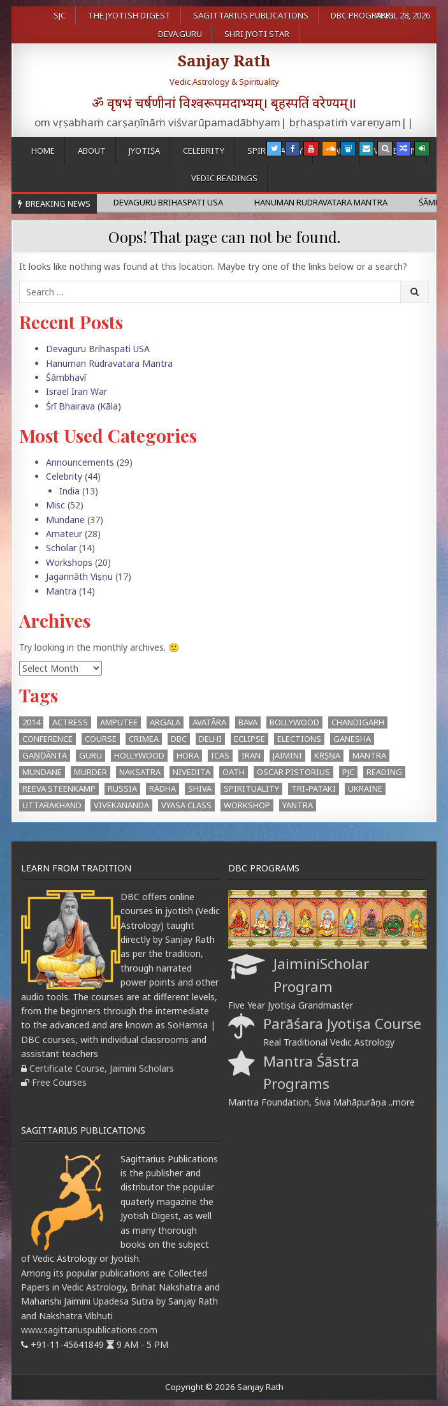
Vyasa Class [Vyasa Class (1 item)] (186, 805)
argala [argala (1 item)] (165, 722)
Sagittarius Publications (250, 15)
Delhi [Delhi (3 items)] (210, 738)
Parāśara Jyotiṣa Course (342, 1023)
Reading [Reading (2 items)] (384, 772)
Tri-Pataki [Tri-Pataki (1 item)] (313, 788)
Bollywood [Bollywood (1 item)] (294, 722)
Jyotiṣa (144, 150)
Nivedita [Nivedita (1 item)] (191, 772)
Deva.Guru (180, 34)
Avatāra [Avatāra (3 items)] (209, 722)
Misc (55, 505)
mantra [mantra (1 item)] (369, 755)
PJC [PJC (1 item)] (348, 772)
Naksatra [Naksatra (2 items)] (140, 772)
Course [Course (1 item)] (101, 738)
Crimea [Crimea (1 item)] (144, 738)
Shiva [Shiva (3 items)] (200, 788)
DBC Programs (362, 15)
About (92, 150)
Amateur (64, 534)
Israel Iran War (76, 391)
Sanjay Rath (224, 60)
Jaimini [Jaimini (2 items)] (287, 755)
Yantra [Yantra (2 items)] (297, 805)
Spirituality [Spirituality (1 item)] (251, 788)
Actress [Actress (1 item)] (70, 722)
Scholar (61, 548)
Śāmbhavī (66, 377)
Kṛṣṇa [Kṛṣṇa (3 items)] (327, 755)
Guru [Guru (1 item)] (90, 755)
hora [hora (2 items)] (188, 755)
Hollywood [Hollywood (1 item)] (139, 755)
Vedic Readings (224, 178)
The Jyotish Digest (129, 15)
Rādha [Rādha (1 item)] (162, 788)
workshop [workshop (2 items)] (247, 805)
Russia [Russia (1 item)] (122, 788)
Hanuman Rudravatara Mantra (109, 363)
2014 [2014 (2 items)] (31, 722)
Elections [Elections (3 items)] (299, 738)
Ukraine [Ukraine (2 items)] (365, 788)
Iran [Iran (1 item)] (251, 755)
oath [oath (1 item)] (233, 772)
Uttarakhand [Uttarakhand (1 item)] (52, 805)
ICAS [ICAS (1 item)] (220, 755)
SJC (60, 15)
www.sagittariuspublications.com (89, 1330)
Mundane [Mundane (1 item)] (42, 772)
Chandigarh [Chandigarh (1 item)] (357, 722)
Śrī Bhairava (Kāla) (83, 406)
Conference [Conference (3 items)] (47, 738)
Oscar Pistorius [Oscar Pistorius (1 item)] (293, 772)
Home (43, 150)
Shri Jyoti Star (256, 34)
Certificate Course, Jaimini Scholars (101, 1068)
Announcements (80, 462)
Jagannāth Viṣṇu (79, 576)
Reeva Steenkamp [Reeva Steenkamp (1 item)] (59, 788)
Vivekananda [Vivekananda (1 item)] (121, 805)
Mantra (61, 591)
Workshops (69, 562)
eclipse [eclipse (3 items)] (249, 738)
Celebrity (203, 150)
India (69, 491)
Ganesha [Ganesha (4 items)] (352, 738)
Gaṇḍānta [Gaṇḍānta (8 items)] (44, 755)
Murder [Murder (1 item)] (90, 772)
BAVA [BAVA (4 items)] (247, 722)
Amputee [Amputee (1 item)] (119, 722)
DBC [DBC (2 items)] (179, 738)
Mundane (65, 520)
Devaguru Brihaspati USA (98, 349)
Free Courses (59, 1082)
